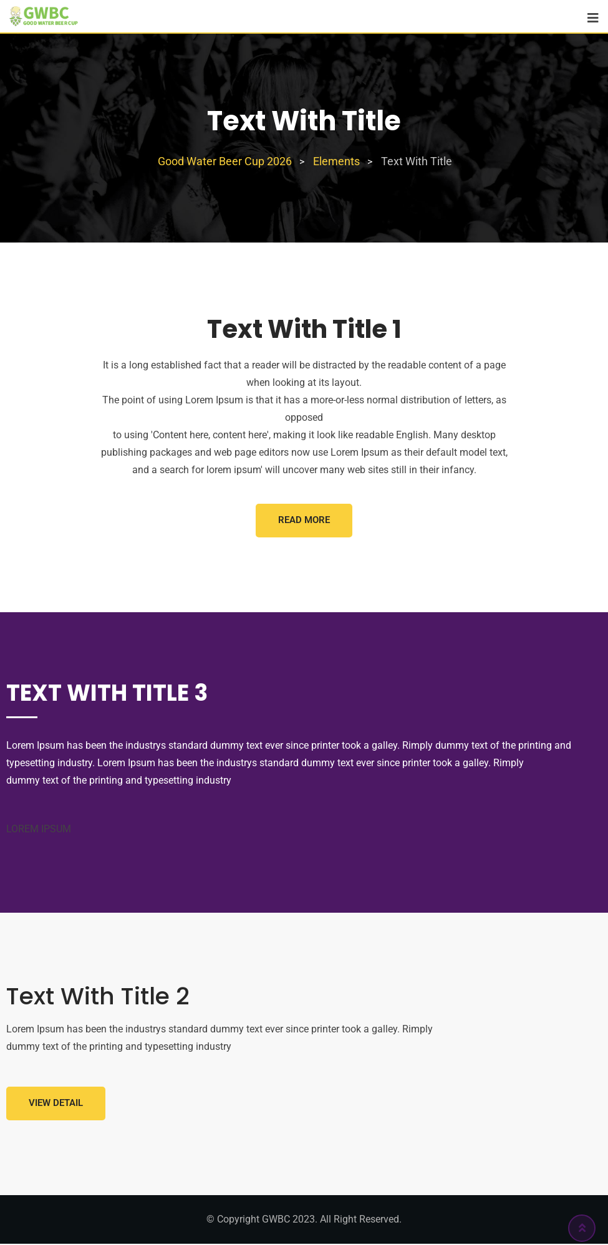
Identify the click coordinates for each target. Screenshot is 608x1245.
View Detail (56, 1104)
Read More (304, 520)
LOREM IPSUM (38, 829)
